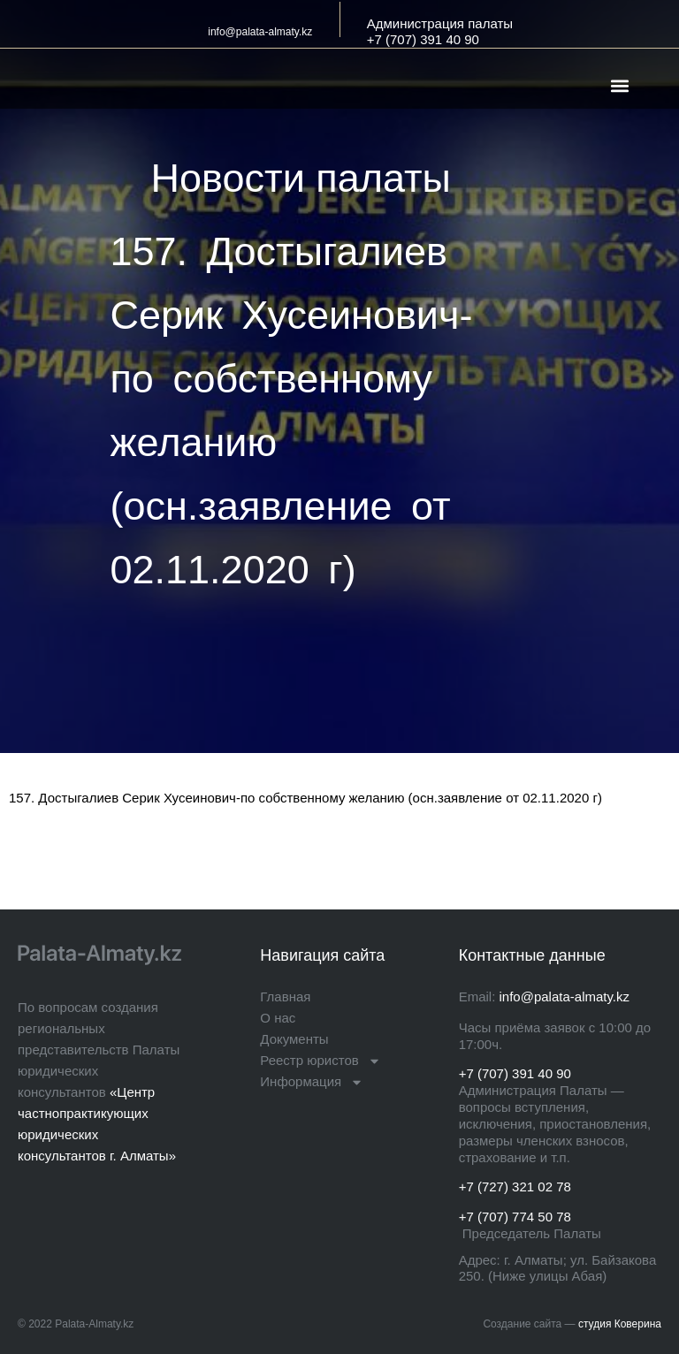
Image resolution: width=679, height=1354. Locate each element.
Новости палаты (301, 178)
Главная (285, 996)
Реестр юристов (320, 1060)
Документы (294, 1038)
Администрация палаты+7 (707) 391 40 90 (440, 31)
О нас (277, 1017)
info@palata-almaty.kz (260, 32)
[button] (620, 85)
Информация (311, 1081)
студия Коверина (619, 1324)
